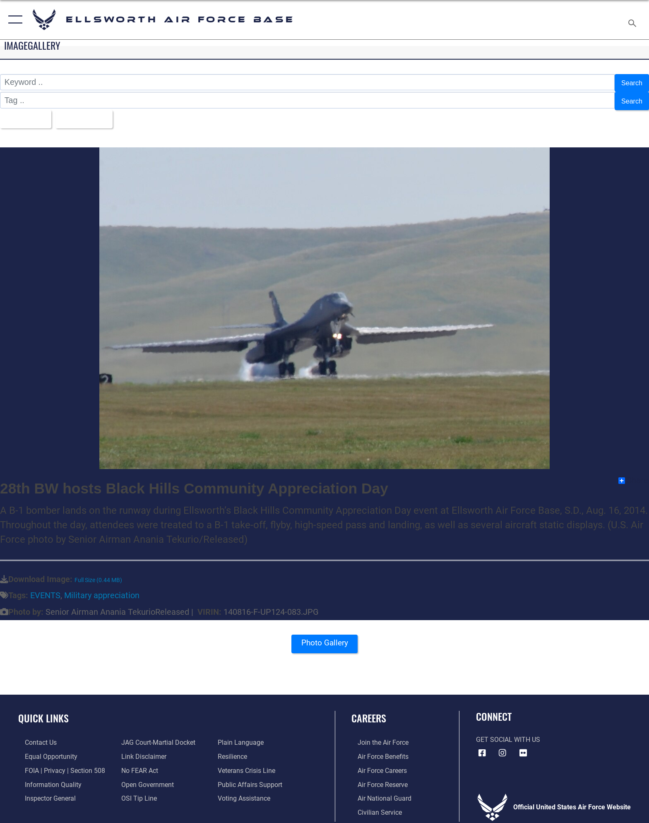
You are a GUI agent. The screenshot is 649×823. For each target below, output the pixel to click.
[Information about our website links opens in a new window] (141, 751)
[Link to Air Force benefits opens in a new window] (376, 751)
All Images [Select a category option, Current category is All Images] (27, 114)
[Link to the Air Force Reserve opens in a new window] (376, 778)
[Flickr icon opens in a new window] (523, 747)
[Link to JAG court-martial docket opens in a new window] (156, 737)
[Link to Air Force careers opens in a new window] (376, 764)
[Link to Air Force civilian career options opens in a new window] (373, 806)
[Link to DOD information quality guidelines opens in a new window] (46, 778)
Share (633, 475)
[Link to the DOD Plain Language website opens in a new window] (243, 737)
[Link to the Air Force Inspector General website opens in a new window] (43, 792)
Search (629, 82)
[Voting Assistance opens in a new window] (246, 792)
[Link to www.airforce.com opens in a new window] (376, 737)
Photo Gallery (325, 640)
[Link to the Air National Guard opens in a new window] (378, 792)
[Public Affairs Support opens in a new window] (252, 778)
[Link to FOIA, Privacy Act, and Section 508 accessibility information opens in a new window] (58, 764)
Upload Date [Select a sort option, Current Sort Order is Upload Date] (94, 114)
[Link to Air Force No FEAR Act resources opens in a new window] (137, 764)
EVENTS (45, 590)
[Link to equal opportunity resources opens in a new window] (44, 751)
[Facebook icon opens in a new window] (482, 747)
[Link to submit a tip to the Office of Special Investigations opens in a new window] (137, 792)
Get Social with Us (508, 734)
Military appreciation (101, 590)
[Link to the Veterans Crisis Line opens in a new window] (248, 764)
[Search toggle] (633, 19)
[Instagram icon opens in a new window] (502, 747)
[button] (13, 19)
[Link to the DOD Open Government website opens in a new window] (145, 778)
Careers (368, 712)
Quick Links (43, 712)
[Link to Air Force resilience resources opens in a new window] (234, 751)
